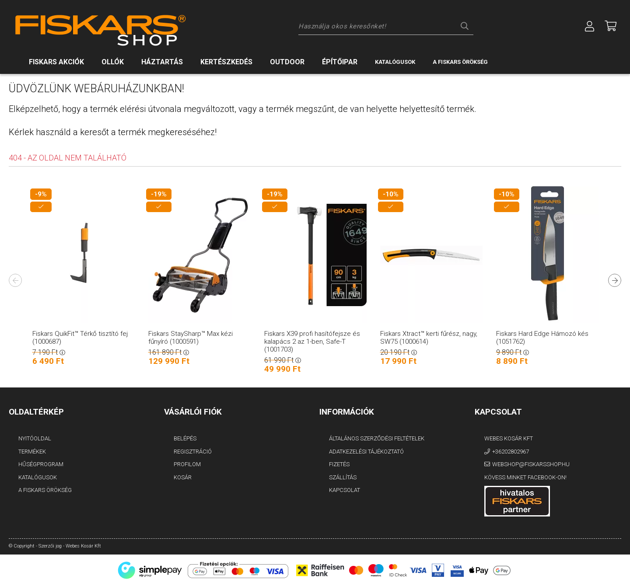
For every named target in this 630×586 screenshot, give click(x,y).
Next (614, 280)
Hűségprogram (40, 464)
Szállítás (343, 477)
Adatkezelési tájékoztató (366, 451)
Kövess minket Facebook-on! (525, 477)
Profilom (187, 464)
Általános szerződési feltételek (376, 438)
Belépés (185, 438)
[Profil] (589, 26)
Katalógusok (395, 62)
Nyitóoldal (34, 438)
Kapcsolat (344, 490)
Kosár (183, 477)
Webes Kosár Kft (508, 438)
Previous (15, 280)
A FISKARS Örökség (45, 490)
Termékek (32, 451)
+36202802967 (510, 451)
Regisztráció (193, 451)
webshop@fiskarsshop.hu (531, 464)
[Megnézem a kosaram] (610, 26)
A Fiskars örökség (460, 62)
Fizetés (339, 464)
